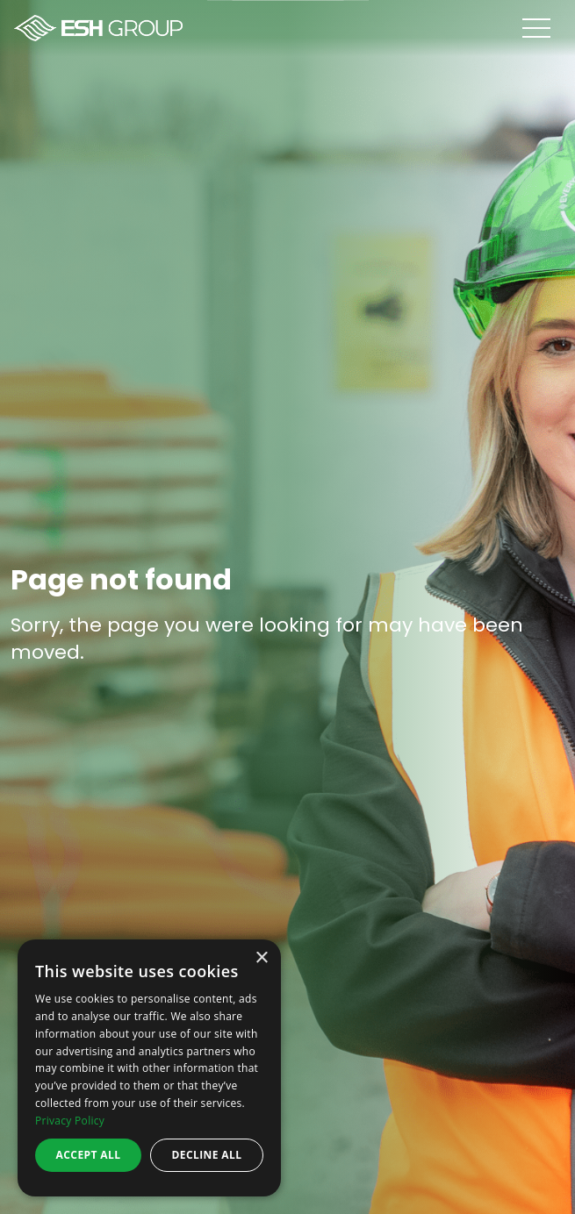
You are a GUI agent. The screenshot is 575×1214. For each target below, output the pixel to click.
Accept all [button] (88, 1154)
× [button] (261, 958)
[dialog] (149, 1067)
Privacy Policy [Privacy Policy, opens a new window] (69, 1120)
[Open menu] (548, 28)
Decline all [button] (207, 1154)
